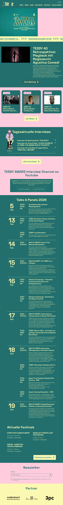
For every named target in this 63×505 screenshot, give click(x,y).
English (59, 2)
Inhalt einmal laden (24, 160)
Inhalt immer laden (39, 160)
